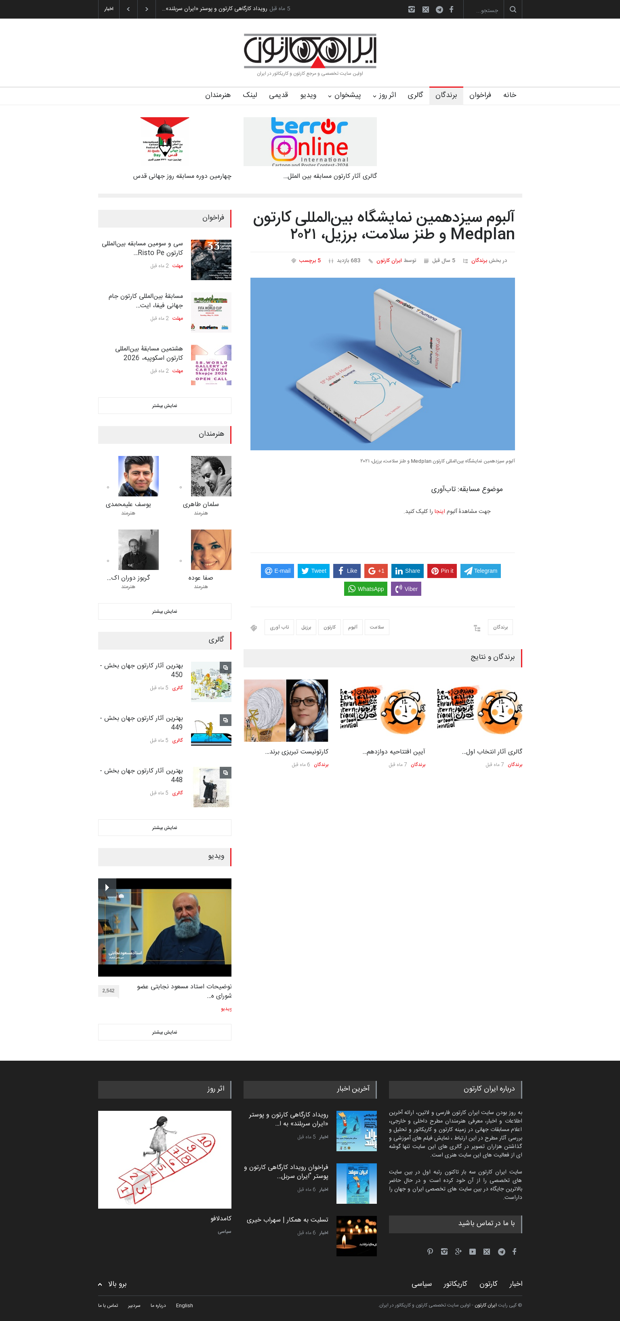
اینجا (440, 512)
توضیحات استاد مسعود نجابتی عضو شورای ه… (184, 992)
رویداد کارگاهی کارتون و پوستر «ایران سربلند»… (214, 9)
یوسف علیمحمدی (128, 504)
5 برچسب (310, 260)
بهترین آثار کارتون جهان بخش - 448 (141, 775)
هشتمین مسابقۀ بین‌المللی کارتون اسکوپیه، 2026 (149, 353)
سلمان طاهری (201, 504)
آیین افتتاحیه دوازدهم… (393, 752)
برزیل (306, 627)
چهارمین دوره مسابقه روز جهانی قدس (182, 176)
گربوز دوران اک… (128, 578)
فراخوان (480, 95)
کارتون (330, 627)
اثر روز (387, 95)
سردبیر (134, 1306)
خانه (509, 95)
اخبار (323, 1137)
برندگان (446, 95)
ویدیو (308, 95)
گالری (415, 95)
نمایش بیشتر (164, 406)
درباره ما (158, 1306)
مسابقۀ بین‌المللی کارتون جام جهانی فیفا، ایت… (146, 301)
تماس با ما (108, 1306)
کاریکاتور (455, 1284)
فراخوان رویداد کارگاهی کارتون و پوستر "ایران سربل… (286, 1172)
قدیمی (278, 95)
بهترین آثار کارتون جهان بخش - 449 (141, 723)
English (184, 1306)
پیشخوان (347, 95)
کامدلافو (220, 1219)
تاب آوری (279, 627)
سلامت (377, 627)
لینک (250, 95)
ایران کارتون (389, 260)
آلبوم (352, 627)
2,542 (111, 992)
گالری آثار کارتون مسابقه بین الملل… (330, 176)
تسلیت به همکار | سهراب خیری (287, 1220)
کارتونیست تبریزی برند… (296, 752)
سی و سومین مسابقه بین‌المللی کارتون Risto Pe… (142, 248)
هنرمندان (218, 95)
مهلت (177, 266)
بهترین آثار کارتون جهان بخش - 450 (141, 670)
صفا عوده (201, 578)
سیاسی (224, 1232)
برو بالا (117, 1284)
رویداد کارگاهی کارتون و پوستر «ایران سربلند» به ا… (288, 1119)
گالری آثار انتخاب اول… (492, 752)
